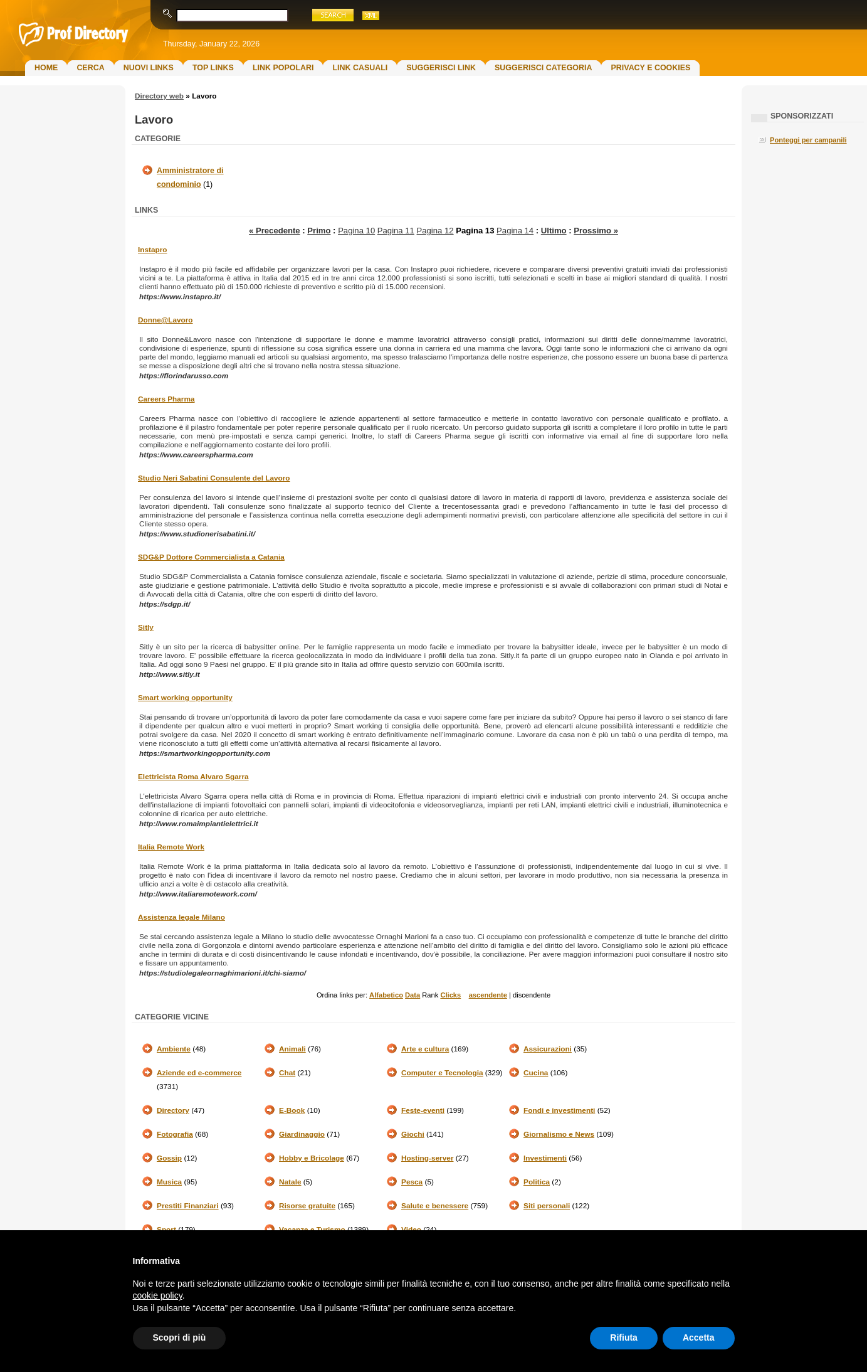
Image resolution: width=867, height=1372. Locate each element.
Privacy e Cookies (650, 67)
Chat (287, 1072)
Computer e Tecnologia (442, 1072)
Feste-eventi (422, 1110)
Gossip (169, 1158)
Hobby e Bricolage (311, 1158)
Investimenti (545, 1158)
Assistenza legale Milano (181, 917)
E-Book (292, 1110)
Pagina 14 (515, 230)
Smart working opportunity (185, 697)
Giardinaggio (302, 1134)
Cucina (535, 1072)
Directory (173, 1110)
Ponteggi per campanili (808, 140)
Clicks (450, 995)
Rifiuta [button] (624, 1337)
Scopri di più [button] (179, 1337)
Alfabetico (386, 995)
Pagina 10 (356, 230)
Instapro (152, 249)
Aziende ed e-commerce (199, 1072)
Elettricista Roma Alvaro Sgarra (193, 776)
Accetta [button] (699, 1337)
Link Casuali (359, 67)
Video (411, 1229)
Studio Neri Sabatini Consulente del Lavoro (214, 478)
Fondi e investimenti (559, 1110)
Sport (166, 1229)
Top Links (213, 67)
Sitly (146, 627)
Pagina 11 (395, 230)
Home (46, 67)
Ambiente (174, 1049)
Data (412, 995)
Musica (169, 1182)
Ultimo (554, 230)
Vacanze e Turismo (312, 1229)
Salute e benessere (434, 1205)
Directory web (159, 96)
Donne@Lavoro (165, 320)
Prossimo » (596, 230)
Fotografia (175, 1134)
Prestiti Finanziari (188, 1205)
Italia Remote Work (171, 847)
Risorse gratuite (307, 1205)
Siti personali (546, 1205)
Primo (318, 230)
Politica (536, 1182)
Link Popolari (283, 67)
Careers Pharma (166, 399)
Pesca (412, 1182)
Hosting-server (427, 1158)
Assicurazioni (547, 1049)
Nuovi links (148, 67)
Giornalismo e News (558, 1134)
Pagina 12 (435, 230)
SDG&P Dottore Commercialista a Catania (211, 557)
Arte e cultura (425, 1049)
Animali (292, 1049)
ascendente (488, 995)
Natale (290, 1182)
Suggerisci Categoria (543, 67)
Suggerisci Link (441, 67)
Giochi (412, 1134)
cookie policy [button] (157, 1295)
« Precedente (274, 230)
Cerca (90, 67)
